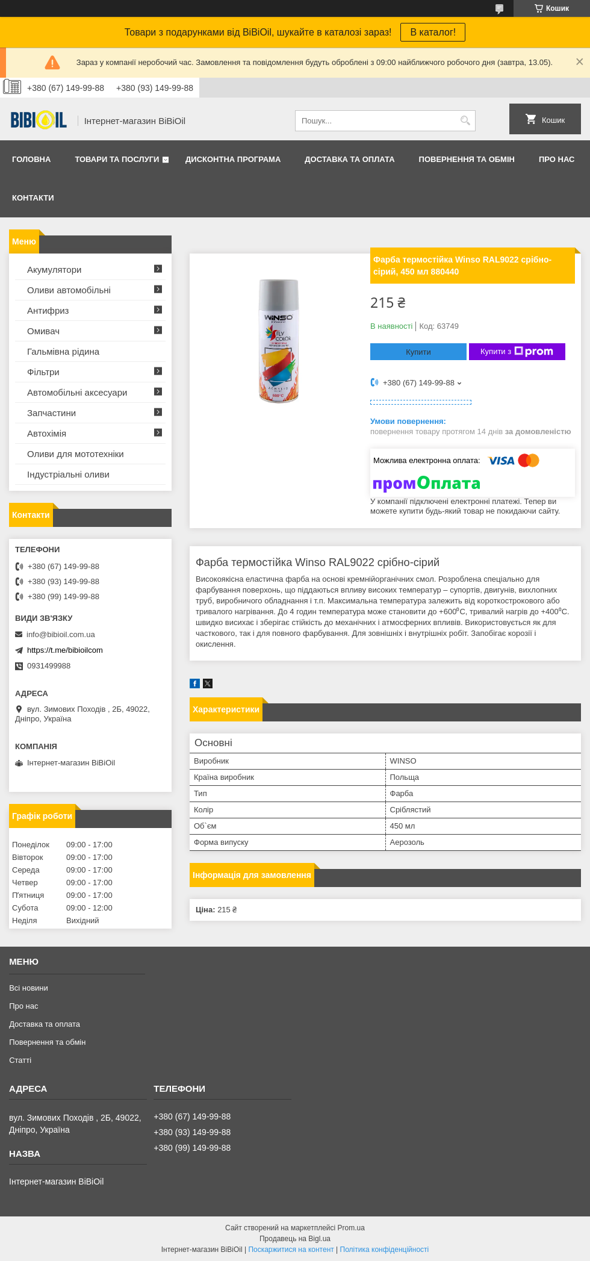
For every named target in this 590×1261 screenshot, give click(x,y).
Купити (418, 352)
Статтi (20, 1060)
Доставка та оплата (349, 159)
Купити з (516, 351)
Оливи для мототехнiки (75, 454)
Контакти (33, 197)
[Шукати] (465, 120)
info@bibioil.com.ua (60, 634)
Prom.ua (351, 1228)
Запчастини (51, 413)
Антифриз (48, 310)
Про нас (556, 159)
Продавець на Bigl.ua (295, 1239)
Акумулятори (54, 269)
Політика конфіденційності (384, 1249)
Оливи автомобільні (69, 290)
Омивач (43, 331)
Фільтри (43, 372)
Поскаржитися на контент (291, 1249)
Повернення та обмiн (467, 159)
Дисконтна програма (233, 159)
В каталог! (433, 32)
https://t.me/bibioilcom (65, 650)
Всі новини (28, 987)
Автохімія (46, 433)
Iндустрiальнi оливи (68, 474)
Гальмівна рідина (63, 351)
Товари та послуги (117, 159)
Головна (31, 159)
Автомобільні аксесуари (77, 392)
